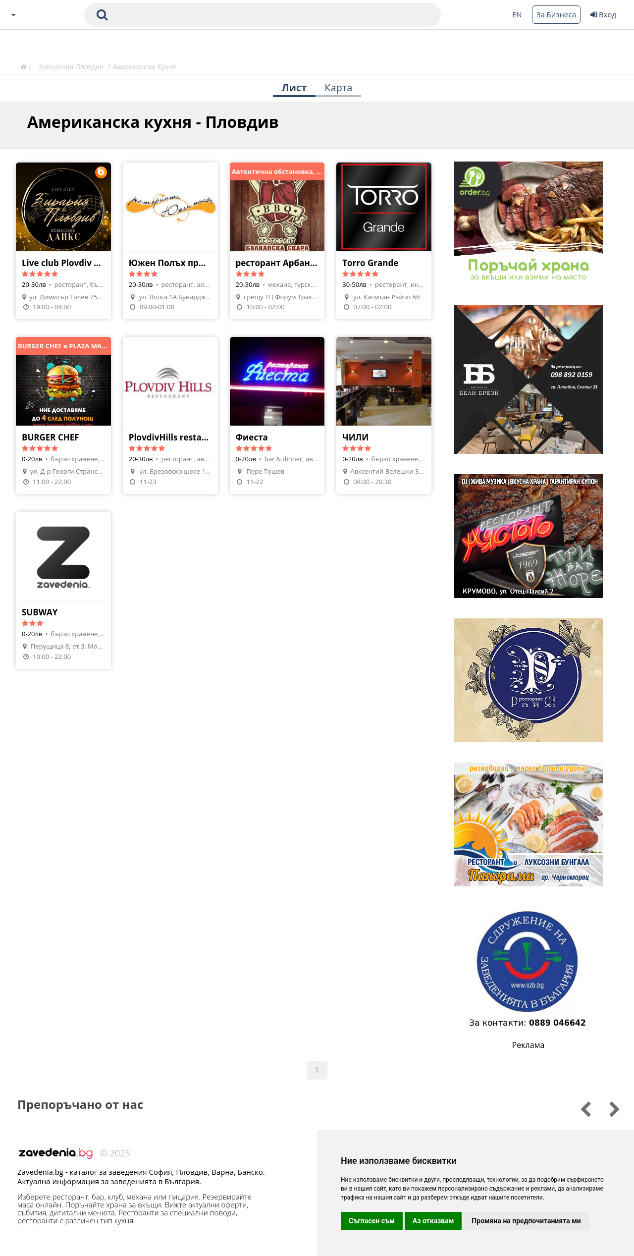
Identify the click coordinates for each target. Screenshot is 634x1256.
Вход (603, 14)
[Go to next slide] (578, 1108)
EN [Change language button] (517, 14)
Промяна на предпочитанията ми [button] (526, 1221)
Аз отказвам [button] (433, 1221)
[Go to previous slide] (608, 1108)
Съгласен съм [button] (372, 1221)
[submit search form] (102, 15)
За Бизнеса (556, 14)
